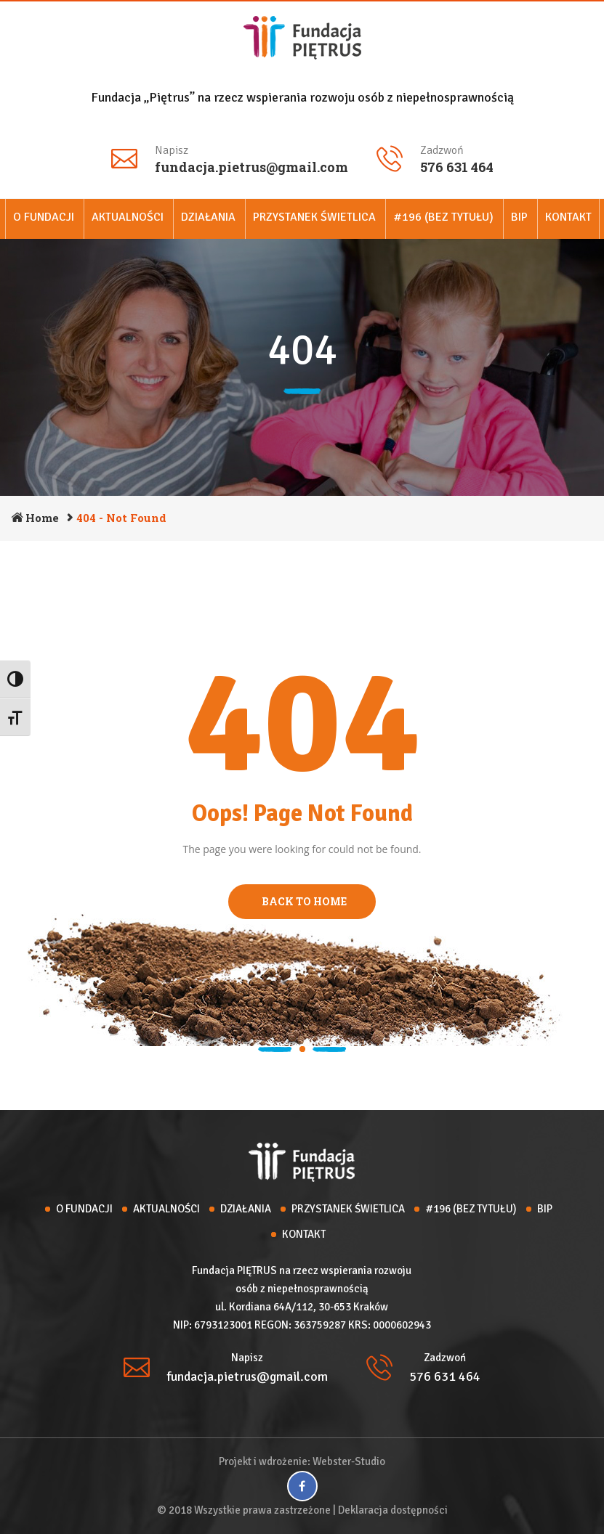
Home (42, 517)
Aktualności (128, 217)
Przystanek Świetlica (314, 217)
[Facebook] (302, 1486)
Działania (208, 217)
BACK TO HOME (302, 901)
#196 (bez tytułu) (443, 217)
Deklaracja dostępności (393, 1510)
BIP (519, 217)
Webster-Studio (349, 1461)
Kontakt (568, 217)
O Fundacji (43, 217)
